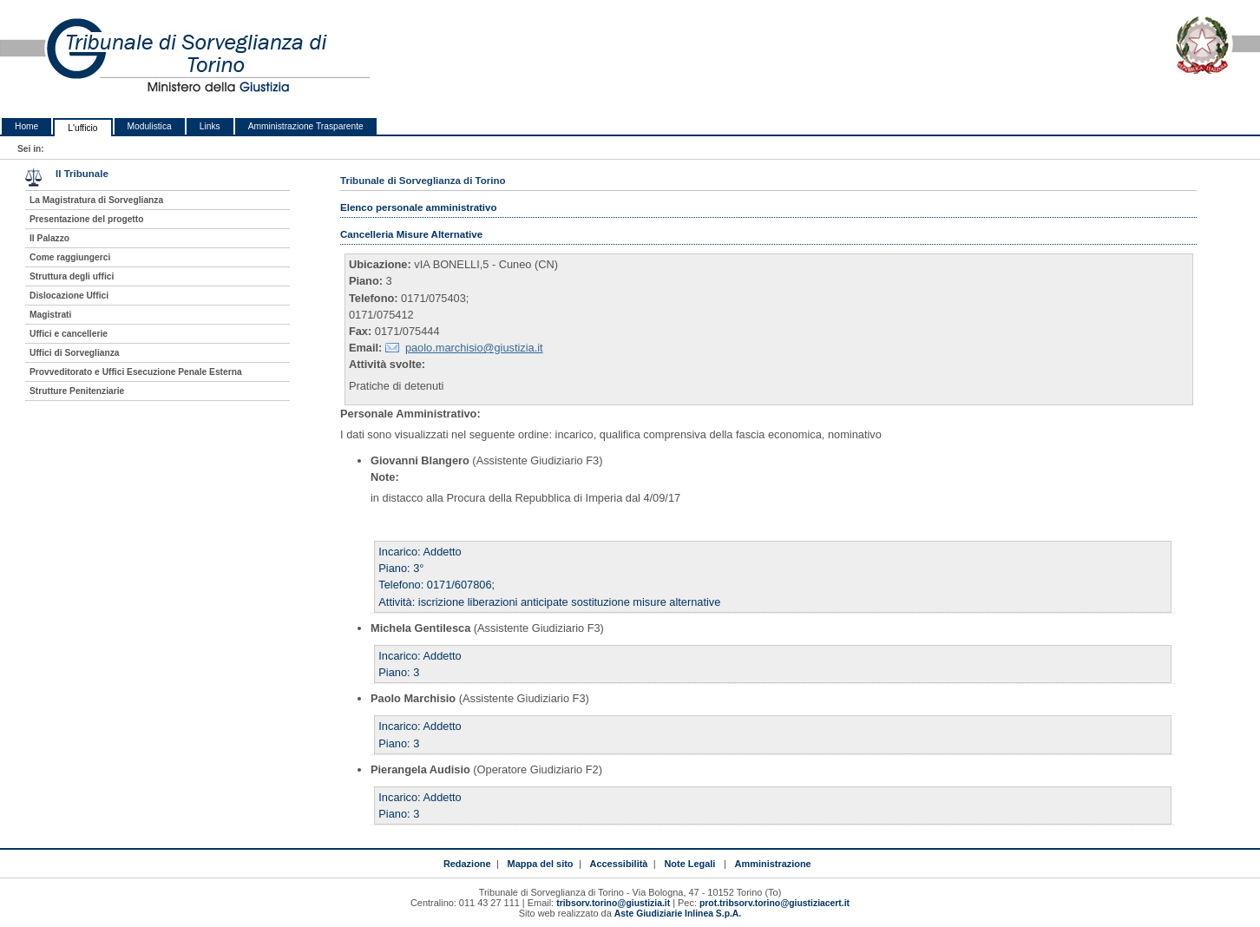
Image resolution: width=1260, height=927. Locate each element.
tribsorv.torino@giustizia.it (613, 903)
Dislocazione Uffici (69, 295)
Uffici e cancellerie (69, 334)
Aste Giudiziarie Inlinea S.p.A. (677, 913)
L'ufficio (82, 128)
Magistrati (50, 314)
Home (26, 126)
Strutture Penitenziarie (77, 391)
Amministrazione (773, 863)
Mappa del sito (541, 863)
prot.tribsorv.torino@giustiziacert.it (774, 903)
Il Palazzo (49, 238)
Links (210, 126)
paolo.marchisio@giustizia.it (474, 347)
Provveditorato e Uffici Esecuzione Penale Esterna (136, 372)
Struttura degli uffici (72, 276)
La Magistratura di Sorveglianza (96, 200)
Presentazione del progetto (86, 219)
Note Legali (689, 863)
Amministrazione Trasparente (306, 126)
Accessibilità (619, 863)
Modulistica (150, 126)
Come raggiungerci (70, 257)
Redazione (467, 863)
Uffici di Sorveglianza (75, 353)
